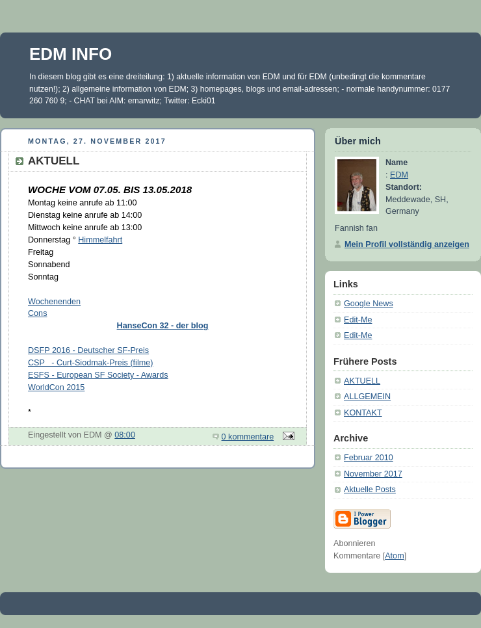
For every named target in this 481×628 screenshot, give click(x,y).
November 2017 (373, 473)
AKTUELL (362, 381)
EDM (399, 174)
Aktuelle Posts (370, 489)
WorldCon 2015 (56, 387)
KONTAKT (363, 412)
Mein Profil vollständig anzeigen (406, 244)
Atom (394, 555)
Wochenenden (54, 301)
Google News (368, 303)
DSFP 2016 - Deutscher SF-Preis (88, 350)
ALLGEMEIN (367, 396)
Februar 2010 (368, 457)
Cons (37, 313)
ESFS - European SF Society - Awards (98, 375)
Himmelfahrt (100, 239)
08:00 (124, 434)
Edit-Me (358, 319)
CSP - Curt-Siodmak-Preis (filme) (90, 362)
